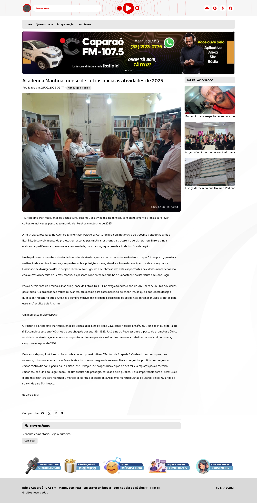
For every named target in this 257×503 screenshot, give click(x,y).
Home (28, 24)
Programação (65, 24)
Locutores (84, 24)
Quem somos (44, 24)
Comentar (29, 441)
